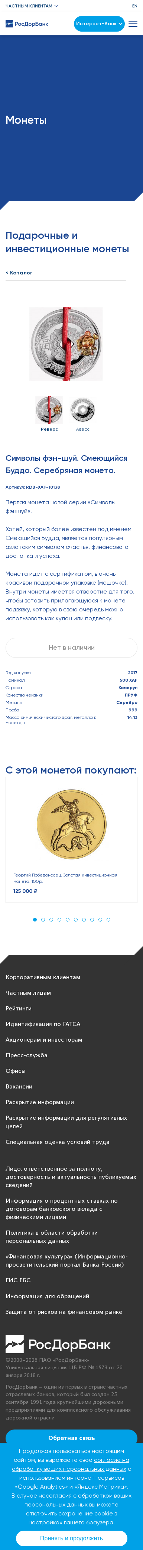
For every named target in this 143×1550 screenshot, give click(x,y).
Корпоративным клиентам (43, 977)
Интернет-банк (99, 23)
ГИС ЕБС (18, 1280)
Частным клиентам (29, 6)
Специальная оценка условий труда (58, 1142)
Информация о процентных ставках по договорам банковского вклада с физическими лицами (62, 1209)
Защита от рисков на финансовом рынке (64, 1312)
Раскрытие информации (40, 1102)
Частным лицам (28, 993)
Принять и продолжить (71, 1538)
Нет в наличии (72, 647)
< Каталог (19, 273)
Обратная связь (71, 1438)
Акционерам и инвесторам (44, 1040)
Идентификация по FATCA (43, 1024)
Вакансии (19, 1087)
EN (134, 6)
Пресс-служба (27, 1055)
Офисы (16, 1071)
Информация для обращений (47, 1296)
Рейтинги (19, 1009)
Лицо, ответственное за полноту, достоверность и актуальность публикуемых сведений (71, 1177)
